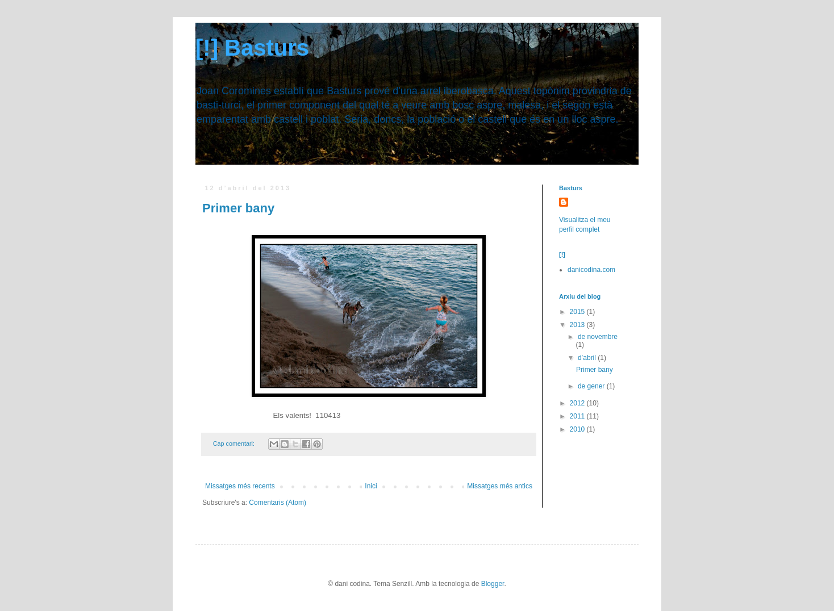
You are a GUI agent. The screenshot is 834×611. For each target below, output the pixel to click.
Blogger (492, 584)
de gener (592, 386)
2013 (578, 325)
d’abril (588, 358)
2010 (578, 429)
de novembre (598, 337)
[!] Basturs (252, 47)
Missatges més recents (240, 486)
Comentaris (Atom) (277, 503)
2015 (578, 312)
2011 (578, 416)
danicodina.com (591, 270)
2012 (578, 403)
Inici (371, 486)
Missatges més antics (499, 486)
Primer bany (238, 208)
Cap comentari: (234, 443)
